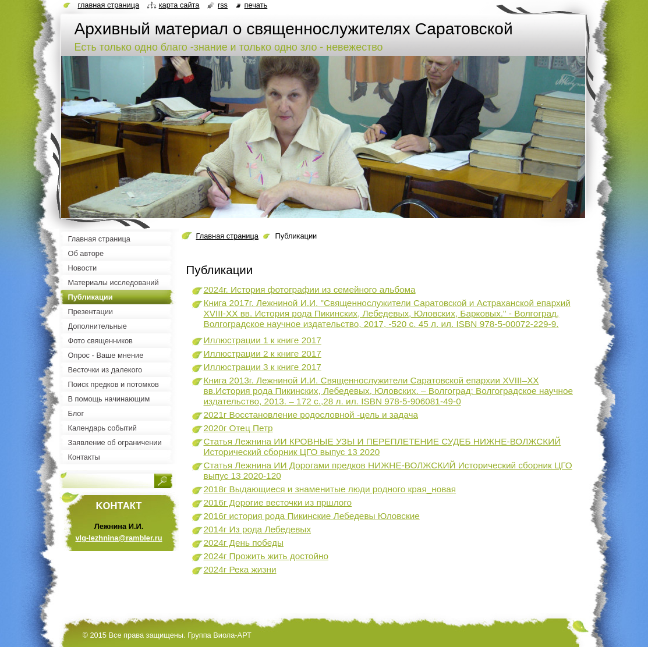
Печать (256, 5)
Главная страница (227, 236)
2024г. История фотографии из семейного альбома (310, 289)
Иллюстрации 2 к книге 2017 (262, 353)
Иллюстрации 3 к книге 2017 (262, 367)
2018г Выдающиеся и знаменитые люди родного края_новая (330, 489)
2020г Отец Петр (238, 428)
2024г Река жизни (240, 569)
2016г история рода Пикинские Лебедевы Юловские (312, 516)
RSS (223, 5)
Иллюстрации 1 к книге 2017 (262, 340)
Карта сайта (179, 5)
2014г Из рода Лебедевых (257, 529)
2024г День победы (244, 543)
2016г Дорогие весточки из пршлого (278, 502)
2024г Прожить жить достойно (266, 556)
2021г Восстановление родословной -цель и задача (311, 415)
